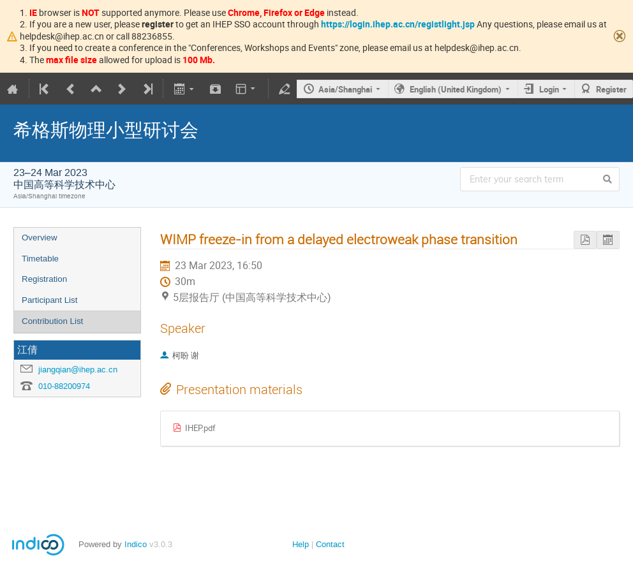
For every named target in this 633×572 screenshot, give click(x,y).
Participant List (49, 300)
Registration (44, 279)
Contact (330, 544)
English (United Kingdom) (456, 89)
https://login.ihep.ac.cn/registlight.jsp (398, 24)
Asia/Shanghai (345, 89)
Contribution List (52, 321)
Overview (39, 237)
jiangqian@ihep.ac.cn (77, 369)
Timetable (40, 258)
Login (549, 89)
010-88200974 (64, 386)
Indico (135, 544)
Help (300, 544)
